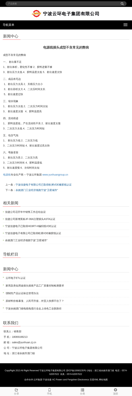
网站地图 (103, 379)
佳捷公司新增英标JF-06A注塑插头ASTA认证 (30, 219)
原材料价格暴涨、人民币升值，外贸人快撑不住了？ (35, 300)
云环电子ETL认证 (16, 277)
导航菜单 (8, 24)
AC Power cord (59, 379)
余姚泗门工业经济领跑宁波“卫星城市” (37, 190)
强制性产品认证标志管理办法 (22, 293)
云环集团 (38, 379)
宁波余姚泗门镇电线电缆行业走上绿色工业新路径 (33, 308)
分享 (16, 391)
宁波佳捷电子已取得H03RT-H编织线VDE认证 (30, 226)
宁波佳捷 (47, 379)
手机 (49, 391)
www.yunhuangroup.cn (55, 174)
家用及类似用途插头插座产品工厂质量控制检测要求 (35, 285)
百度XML (94, 379)
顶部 (115, 391)
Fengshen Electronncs (78, 379)
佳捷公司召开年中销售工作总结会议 (25, 211)
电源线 (7, 174)
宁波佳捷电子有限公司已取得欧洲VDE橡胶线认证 (44, 184)
